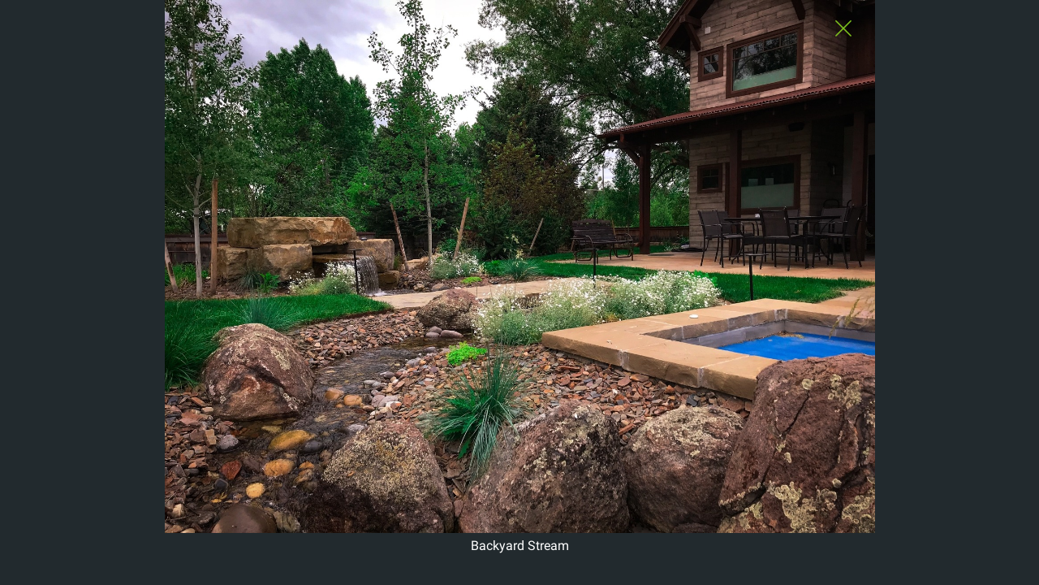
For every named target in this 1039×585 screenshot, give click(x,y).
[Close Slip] (843, 41)
